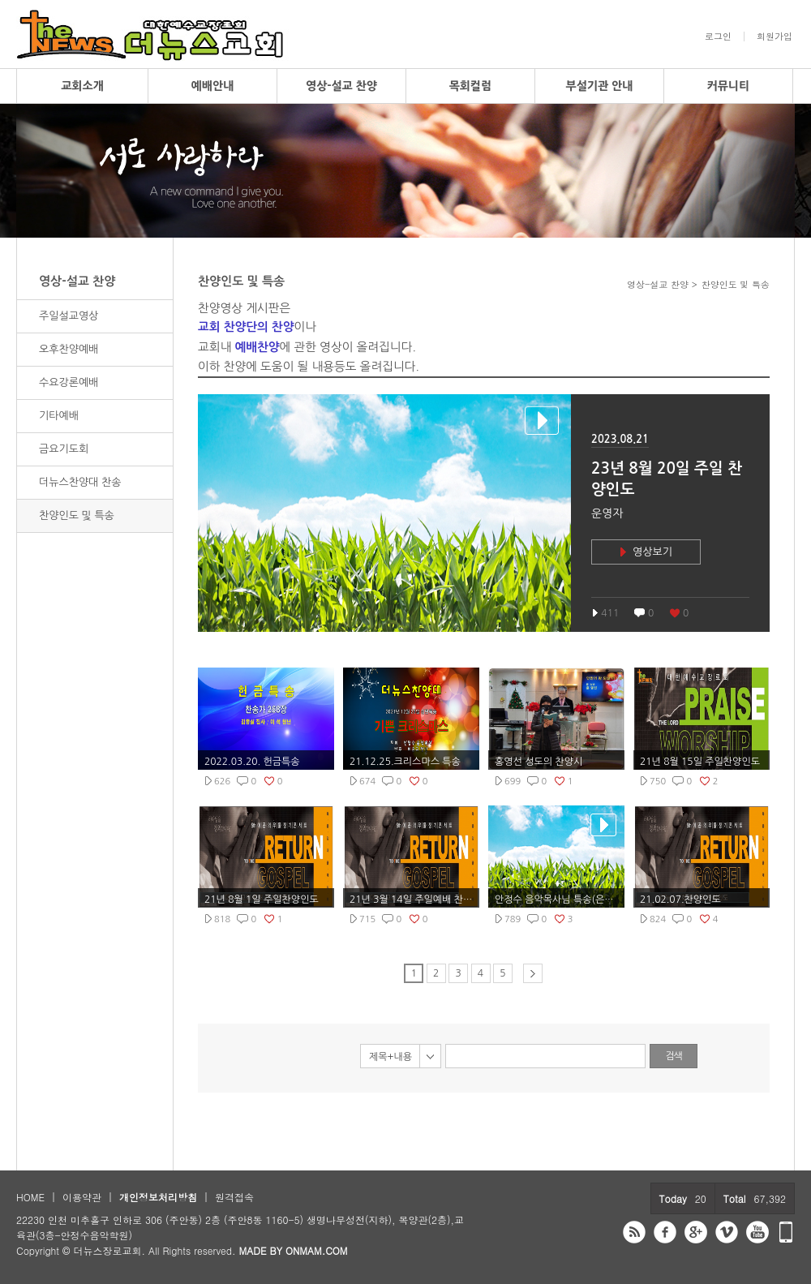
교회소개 (82, 86)
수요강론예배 (68, 382)
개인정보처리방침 (158, 1197)
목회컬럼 (470, 86)
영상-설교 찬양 (341, 86)
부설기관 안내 (599, 86)
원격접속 (234, 1197)
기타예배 (59, 415)
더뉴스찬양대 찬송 (80, 482)
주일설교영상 (68, 316)
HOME (30, 1197)
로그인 (718, 36)
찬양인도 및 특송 (76, 515)
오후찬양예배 (68, 349)
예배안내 (212, 86)
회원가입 (774, 36)
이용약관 (81, 1197)
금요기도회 (63, 449)
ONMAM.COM (316, 1250)
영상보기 (652, 552)
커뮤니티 (728, 86)
